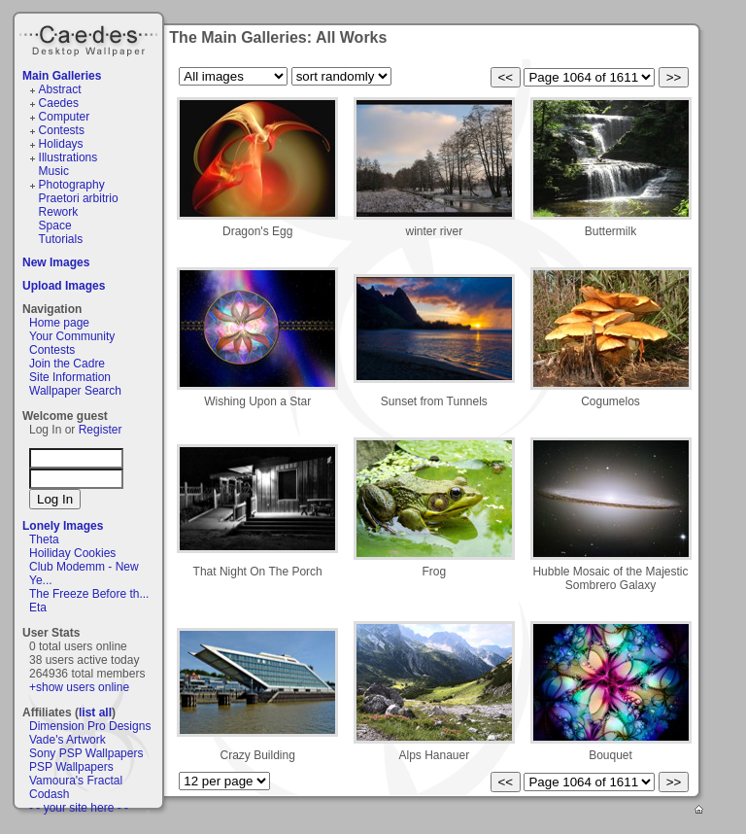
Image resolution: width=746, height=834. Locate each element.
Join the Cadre (67, 363)
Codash (49, 794)
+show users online (79, 687)
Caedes (90, 37)
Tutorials (61, 239)
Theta (44, 539)
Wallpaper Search (75, 391)
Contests (62, 130)
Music (54, 171)
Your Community (72, 336)
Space (55, 225)
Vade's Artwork (67, 740)
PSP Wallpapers (71, 767)
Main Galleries (61, 76)
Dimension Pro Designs (90, 726)
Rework (59, 212)
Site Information (70, 377)
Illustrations (68, 157)
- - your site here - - (78, 808)
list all (95, 712)
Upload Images (63, 286)
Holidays (61, 144)
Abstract (60, 89)
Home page (59, 323)
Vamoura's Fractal (75, 780)
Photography (72, 184)
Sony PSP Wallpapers (86, 753)
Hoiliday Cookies (72, 553)
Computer (64, 116)
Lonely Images (62, 526)
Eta (38, 607)
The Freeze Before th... (89, 594)
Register (100, 429)
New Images (55, 262)
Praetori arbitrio (79, 198)
